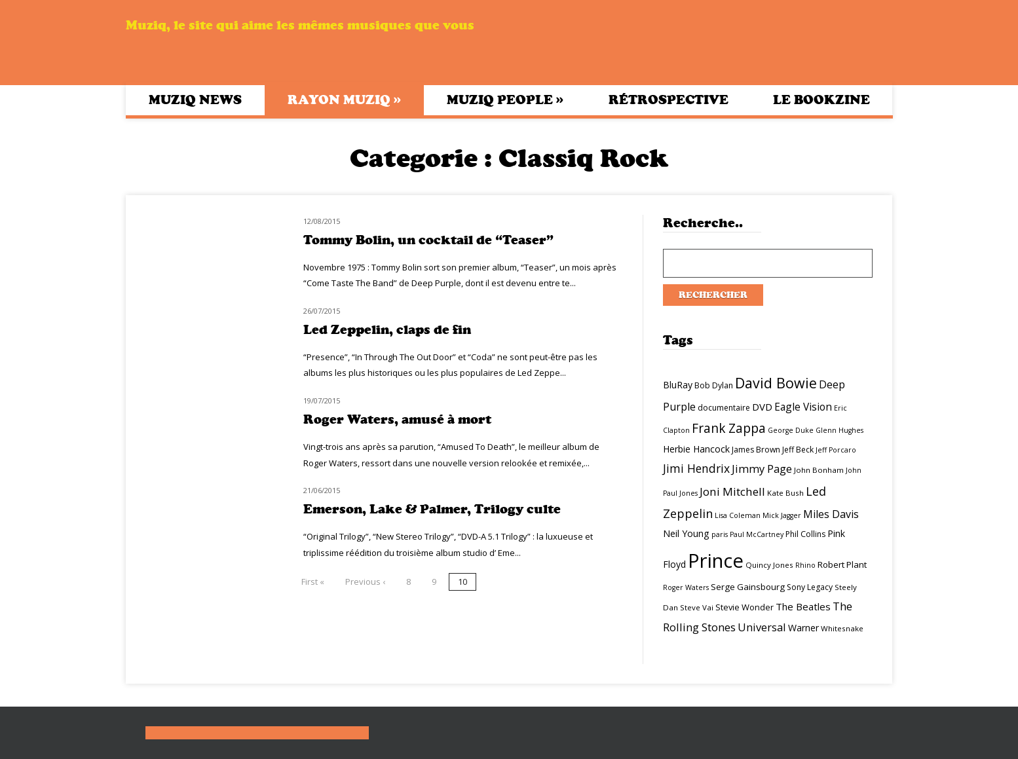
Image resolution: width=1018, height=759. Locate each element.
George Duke (791, 430)
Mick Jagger (782, 515)
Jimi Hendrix (696, 468)
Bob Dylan (713, 385)
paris (719, 534)
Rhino (805, 565)
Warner (803, 627)
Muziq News (195, 99)
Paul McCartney (756, 534)
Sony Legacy (810, 587)
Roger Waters (686, 587)
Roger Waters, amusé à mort (397, 419)
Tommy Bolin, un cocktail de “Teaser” (428, 240)
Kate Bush (785, 493)
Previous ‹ (365, 581)
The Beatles (803, 606)
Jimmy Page (762, 468)
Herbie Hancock (696, 449)
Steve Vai (696, 607)
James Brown (756, 449)
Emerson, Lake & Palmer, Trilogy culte (432, 509)
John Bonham (819, 470)
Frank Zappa (729, 428)
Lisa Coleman (738, 515)
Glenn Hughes (839, 430)
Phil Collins (805, 534)
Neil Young (686, 533)
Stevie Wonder (744, 607)
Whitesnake (842, 628)
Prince (716, 560)
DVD (762, 406)
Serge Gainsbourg (748, 587)
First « (312, 581)
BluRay (677, 385)
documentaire (724, 407)
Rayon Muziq (344, 99)
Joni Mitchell (732, 491)
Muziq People (505, 99)
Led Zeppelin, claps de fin (387, 329)
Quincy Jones (769, 565)
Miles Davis (831, 514)
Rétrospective (668, 99)
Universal (762, 627)
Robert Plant (842, 564)
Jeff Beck (798, 449)
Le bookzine (821, 99)
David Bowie (776, 382)
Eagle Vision (803, 406)
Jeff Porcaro (836, 449)
